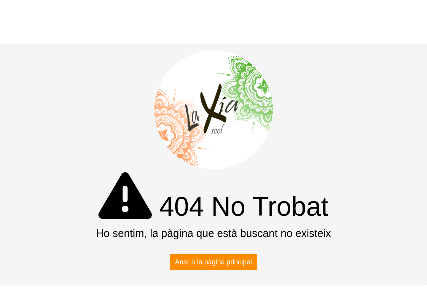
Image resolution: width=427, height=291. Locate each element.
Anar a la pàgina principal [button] (213, 262)
